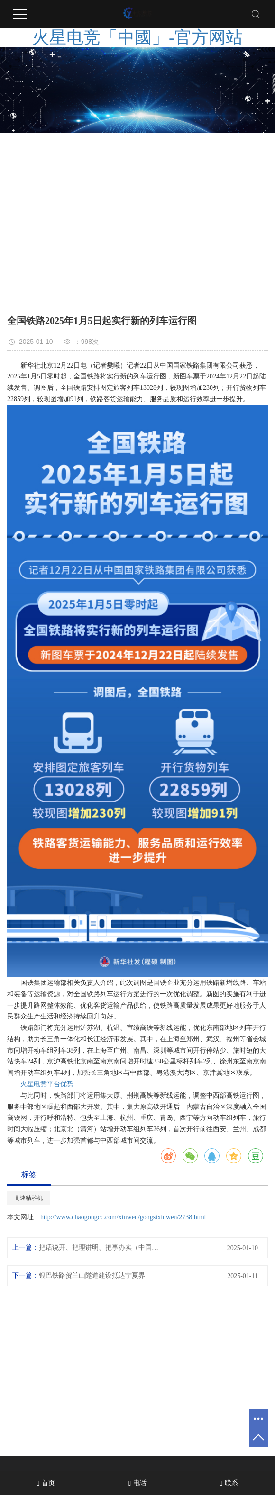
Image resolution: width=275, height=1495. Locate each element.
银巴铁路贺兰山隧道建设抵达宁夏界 (92, 1275)
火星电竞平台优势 (46, 1084)
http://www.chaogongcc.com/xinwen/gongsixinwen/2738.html (123, 1217)
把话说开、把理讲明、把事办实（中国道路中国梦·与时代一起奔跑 (101, 1247)
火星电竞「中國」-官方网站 (137, 37)
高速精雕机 (28, 1198)
